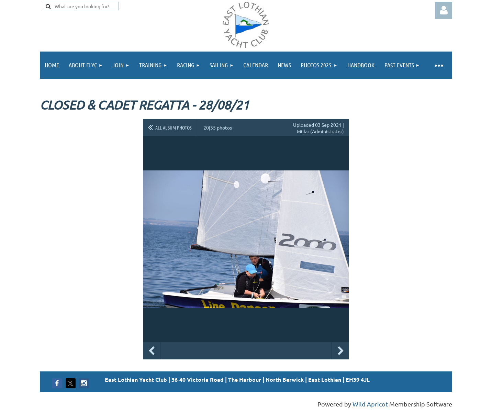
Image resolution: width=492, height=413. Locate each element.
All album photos (173, 127)
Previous (151, 350)
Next (340, 350)
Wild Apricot (370, 404)
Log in (443, 10)
